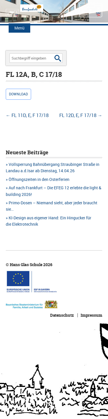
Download (18, 94)
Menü (19, 28)
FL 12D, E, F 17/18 (80, 115)
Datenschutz (62, 315)
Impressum (91, 315)
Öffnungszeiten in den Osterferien (39, 179)
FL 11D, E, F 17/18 (27, 115)
